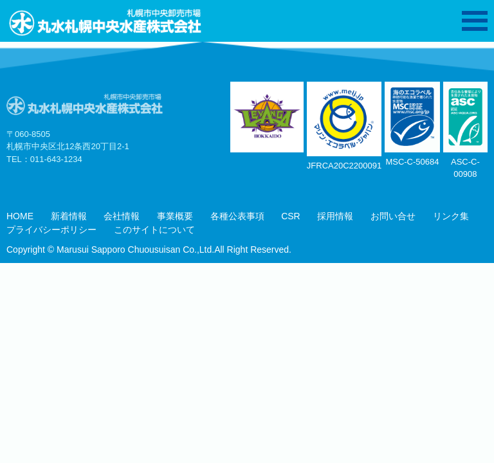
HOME (19, 216)
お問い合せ (393, 216)
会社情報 (122, 216)
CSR (290, 216)
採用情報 (335, 216)
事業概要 (175, 216)
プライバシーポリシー (51, 229)
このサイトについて (154, 229)
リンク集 (451, 216)
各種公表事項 (237, 216)
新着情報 (69, 216)
